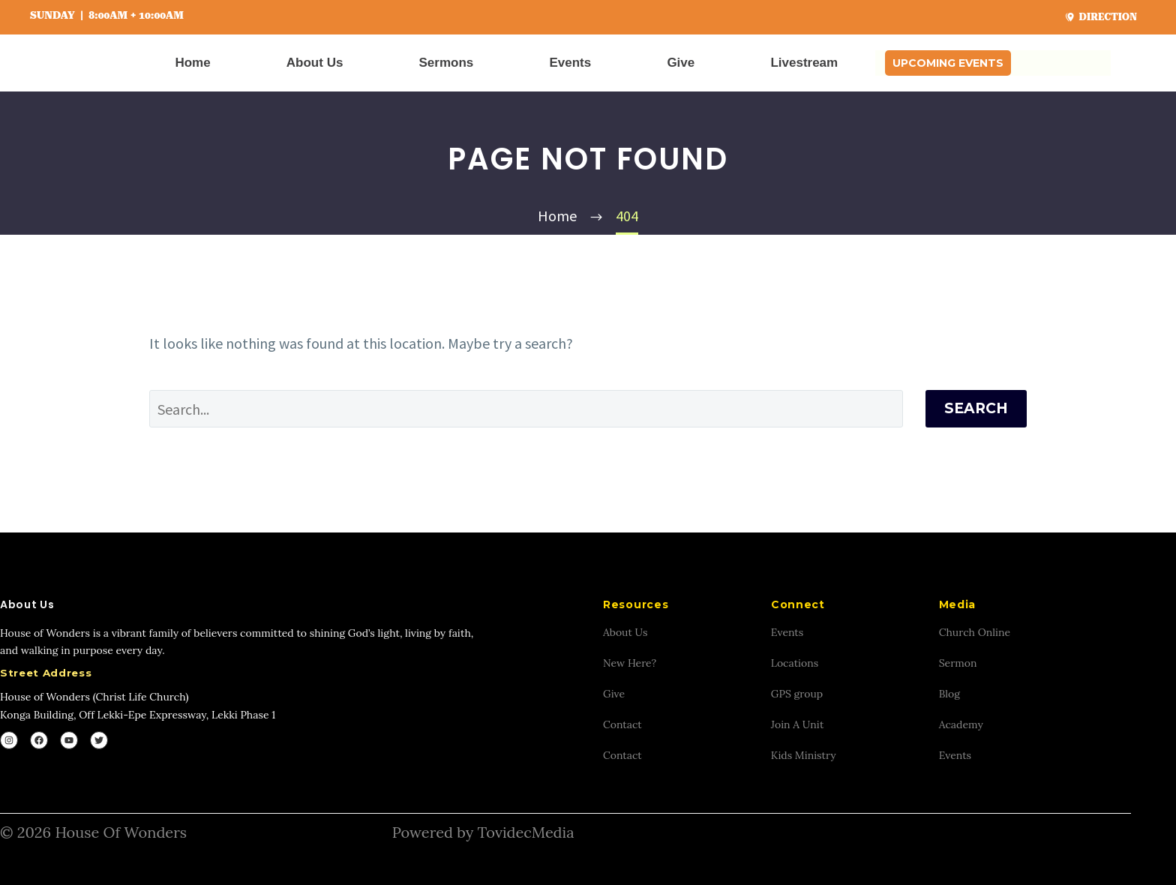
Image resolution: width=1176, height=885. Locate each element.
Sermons (446, 63)
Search (976, 408)
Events (570, 63)
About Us (315, 63)
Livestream (804, 63)
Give (680, 63)
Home (192, 63)
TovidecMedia (525, 832)
